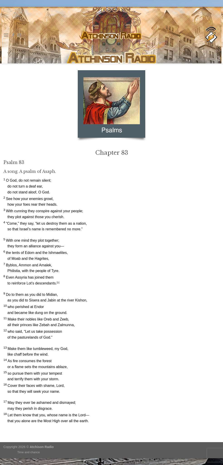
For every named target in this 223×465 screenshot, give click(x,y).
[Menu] (6, 35)
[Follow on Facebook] (13, 35)
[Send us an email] (19, 35)
